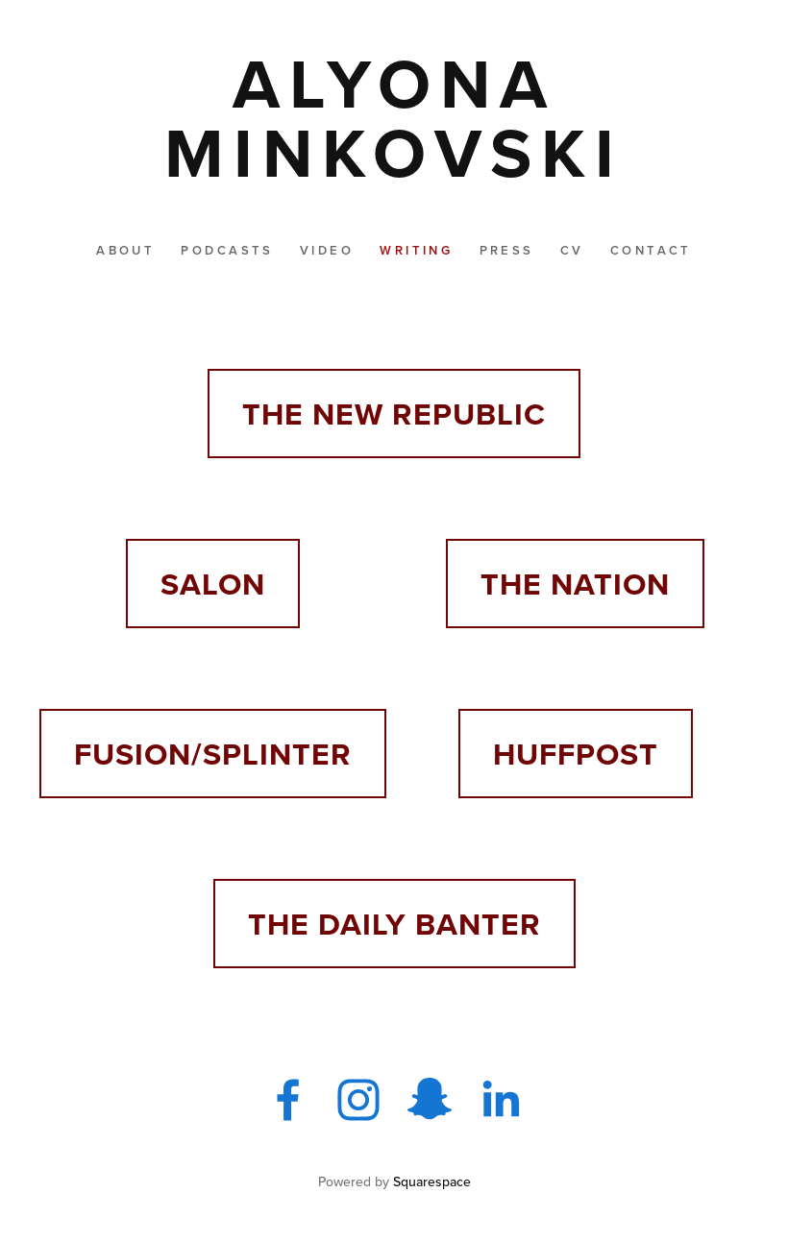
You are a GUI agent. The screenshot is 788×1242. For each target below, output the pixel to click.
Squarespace (432, 1181)
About (125, 250)
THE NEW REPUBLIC (394, 413)
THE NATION (575, 583)
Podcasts (227, 250)
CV (572, 250)
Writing (416, 250)
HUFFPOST (575, 753)
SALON (212, 583)
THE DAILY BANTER (394, 923)
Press (507, 250)
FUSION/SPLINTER (213, 753)
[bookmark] (394, 117)
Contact (651, 250)
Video (327, 250)
